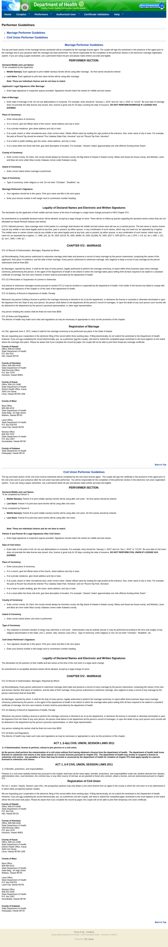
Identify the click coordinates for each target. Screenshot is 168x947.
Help (117, 14)
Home (7, 14)
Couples (22, 14)
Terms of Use (79, 932)
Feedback (90, 932)
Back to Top (160, 465)
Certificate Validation (96, 14)
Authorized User (67, 14)
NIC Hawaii (89, 939)
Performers (42, 14)
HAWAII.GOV (160, 1)
